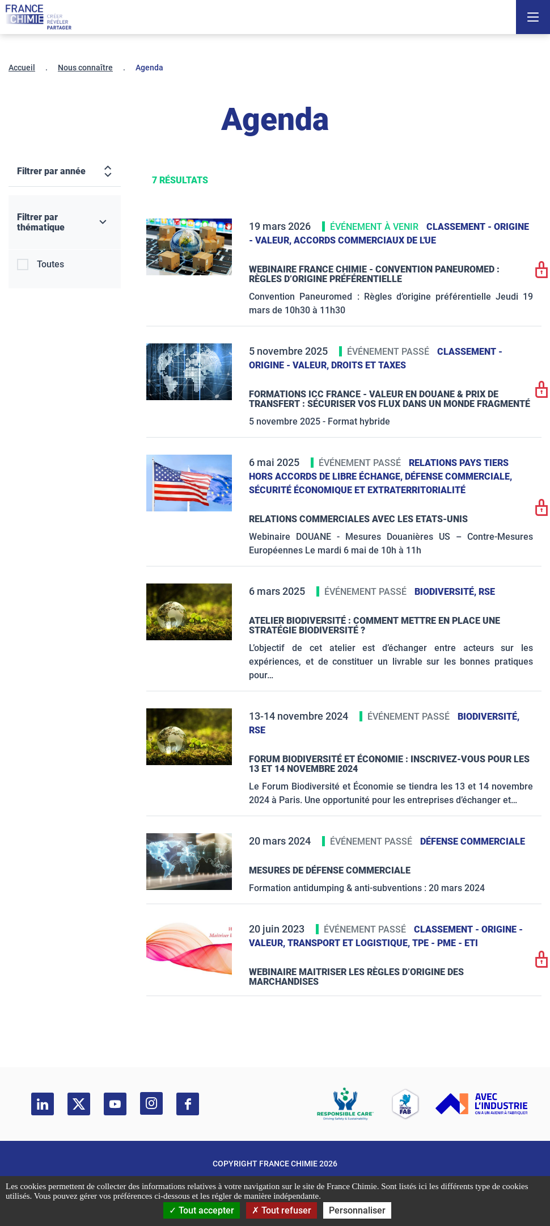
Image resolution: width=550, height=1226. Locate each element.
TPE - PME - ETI (445, 943)
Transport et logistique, (349, 943)
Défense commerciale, (458, 476)
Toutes (50, 264)
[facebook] (187, 1104)
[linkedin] (42, 1104)
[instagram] (151, 1103)
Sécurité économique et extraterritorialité (357, 490)
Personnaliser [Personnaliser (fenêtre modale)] (357, 1210)
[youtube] (115, 1104)
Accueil (22, 67)
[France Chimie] (38, 17)
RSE (487, 591)
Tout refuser (281, 1210)
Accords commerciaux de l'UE (365, 240)
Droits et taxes (368, 365)
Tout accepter (201, 1210)
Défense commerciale (472, 841)
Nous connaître (85, 67)
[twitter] (79, 1104)
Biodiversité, (446, 591)
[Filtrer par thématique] (65, 222)
